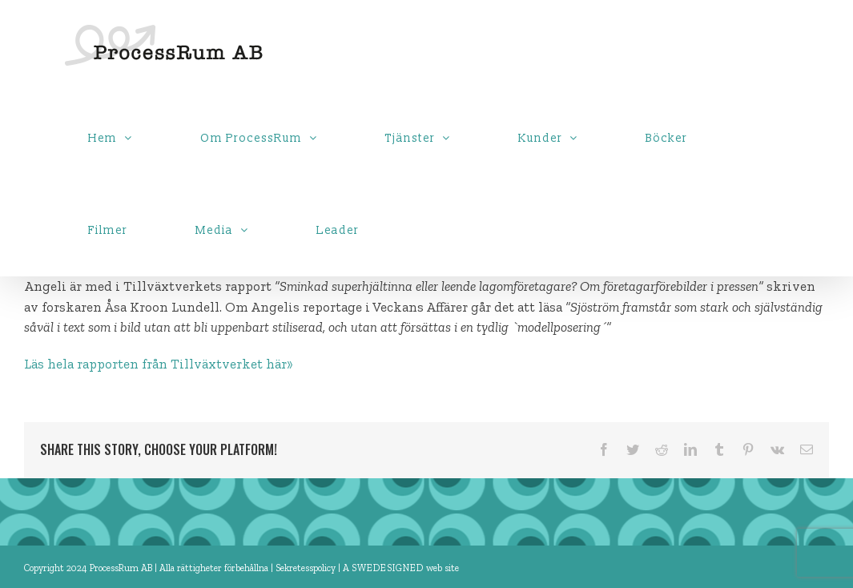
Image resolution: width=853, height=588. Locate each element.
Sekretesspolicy (307, 568)
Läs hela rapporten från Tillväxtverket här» (158, 364)
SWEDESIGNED (388, 568)
